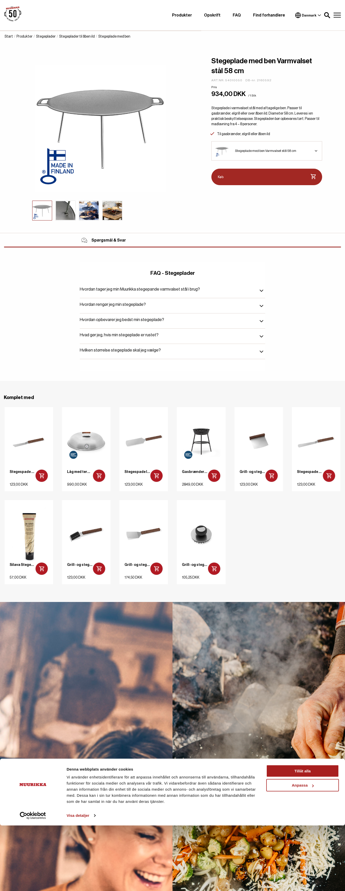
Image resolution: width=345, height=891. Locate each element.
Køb (267, 176)
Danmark (308, 15)
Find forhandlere (269, 15)
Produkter (182, 15)
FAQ (237, 15)
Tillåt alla (302, 836)
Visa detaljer (78, 881)
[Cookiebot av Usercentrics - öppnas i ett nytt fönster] (33, 881)
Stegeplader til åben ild (77, 36)
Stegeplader (46, 36)
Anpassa (303, 851)
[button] (327, 15)
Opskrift (212, 15)
